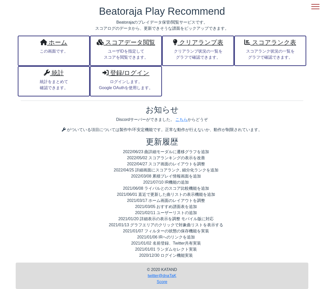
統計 (54, 72)
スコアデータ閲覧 (126, 42)
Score (162, 282)
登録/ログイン (126, 72)
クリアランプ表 (198, 42)
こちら (181, 119)
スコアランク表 (270, 42)
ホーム (54, 42)
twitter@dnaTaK (162, 276)
